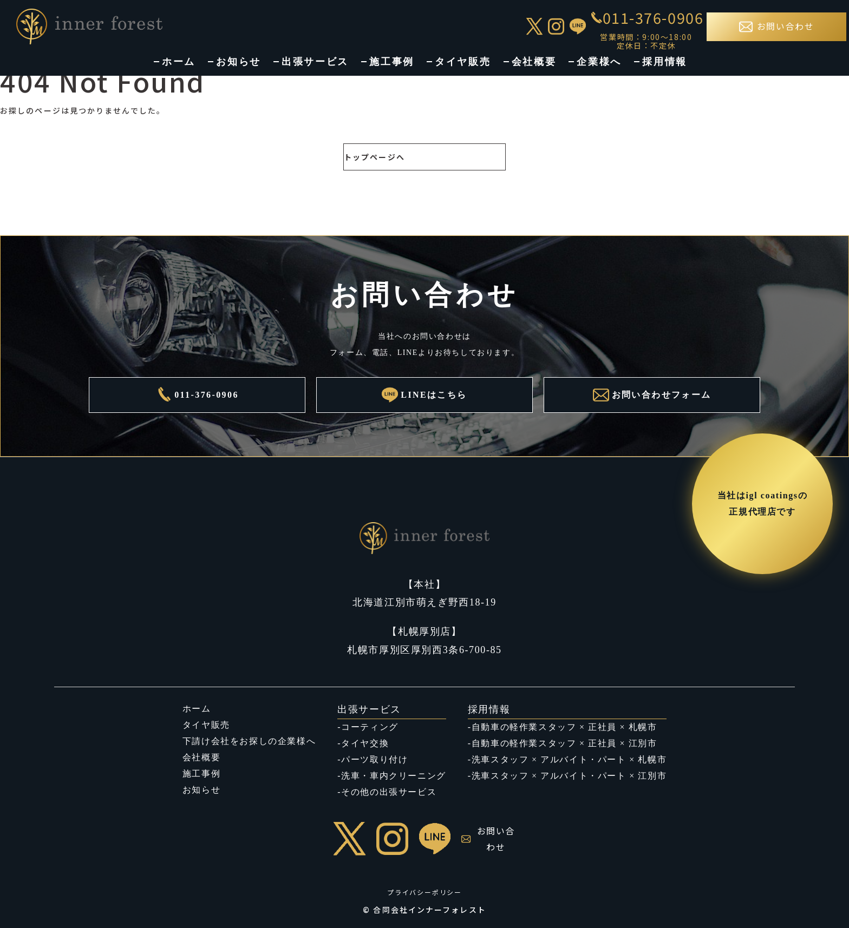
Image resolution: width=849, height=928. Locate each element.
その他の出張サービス (388, 792)
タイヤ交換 (365, 743)
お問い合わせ (488, 838)
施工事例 (391, 61)
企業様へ (599, 61)
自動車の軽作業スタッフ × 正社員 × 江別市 (564, 743)
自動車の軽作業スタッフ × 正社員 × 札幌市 (564, 727)
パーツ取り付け (374, 759)
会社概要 (534, 61)
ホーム (178, 61)
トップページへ (374, 157)
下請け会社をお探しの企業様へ (249, 741)
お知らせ (238, 61)
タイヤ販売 (463, 61)
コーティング (370, 727)
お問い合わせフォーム (652, 395)
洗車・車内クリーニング (393, 775)
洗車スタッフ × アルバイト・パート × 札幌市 (569, 759)
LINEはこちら (424, 395)
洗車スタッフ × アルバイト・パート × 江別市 (569, 775)
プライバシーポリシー (424, 892)
